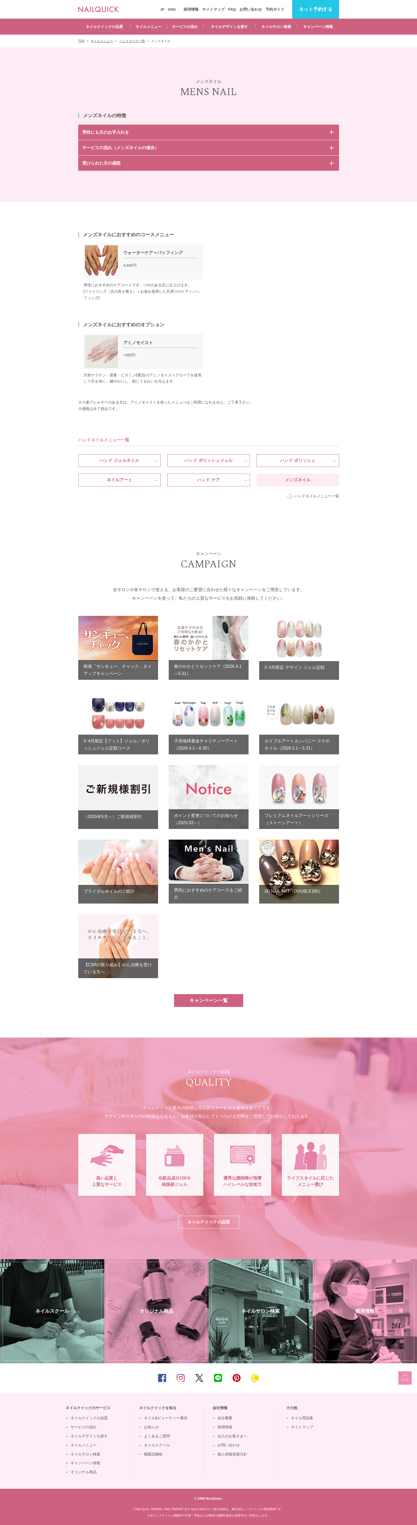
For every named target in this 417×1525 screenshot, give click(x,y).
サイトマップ (213, 9)
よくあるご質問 (157, 1436)
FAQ (232, 9)
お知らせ (151, 1427)
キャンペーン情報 (318, 27)
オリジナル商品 (84, 1472)
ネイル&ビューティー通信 (165, 1418)
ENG (172, 9)
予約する (315, 9)
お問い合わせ (251, 9)
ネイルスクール (157, 1445)
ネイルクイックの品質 (104, 27)
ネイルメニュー (148, 27)
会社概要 (224, 1418)
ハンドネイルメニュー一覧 (316, 496)
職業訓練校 (153, 1454)
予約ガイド (275, 9)
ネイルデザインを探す (229, 27)
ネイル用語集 (302, 1418)
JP (162, 9)
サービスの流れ (185, 27)
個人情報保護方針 (232, 1454)
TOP (405, 1378)
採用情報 (191, 9)
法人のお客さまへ (232, 1436)
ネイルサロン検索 (276, 27)
